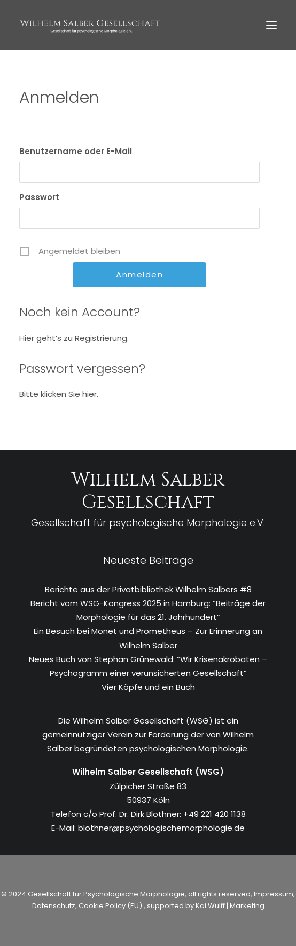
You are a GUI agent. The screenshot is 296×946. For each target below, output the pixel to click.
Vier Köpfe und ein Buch (148, 687)
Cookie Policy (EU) (111, 906)
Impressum (272, 894)
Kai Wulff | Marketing (230, 906)
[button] (271, 25)
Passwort (39, 197)
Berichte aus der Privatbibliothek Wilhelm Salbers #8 (148, 589)
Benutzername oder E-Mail (75, 151)
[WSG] (90, 25)
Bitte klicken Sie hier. (58, 394)
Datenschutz (53, 906)
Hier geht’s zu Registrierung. (74, 338)
